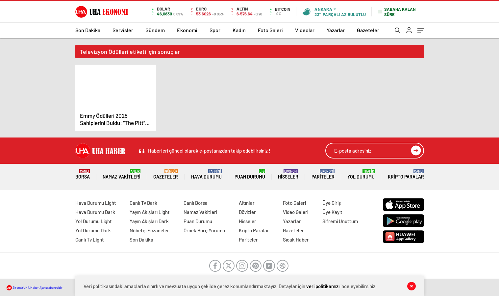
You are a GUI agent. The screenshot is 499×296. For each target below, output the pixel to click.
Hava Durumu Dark (95, 212)
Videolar (304, 30)
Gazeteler (368, 30)
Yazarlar (336, 30)
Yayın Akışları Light (150, 212)
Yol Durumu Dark (93, 230)
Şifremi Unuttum (340, 221)
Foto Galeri (270, 30)
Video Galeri (295, 212)
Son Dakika (87, 30)
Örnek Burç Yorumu (204, 230)
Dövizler (247, 212)
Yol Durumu (361, 174)
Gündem (155, 30)
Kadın (239, 30)
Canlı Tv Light (89, 240)
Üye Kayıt (332, 212)
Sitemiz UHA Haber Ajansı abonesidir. (35, 287)
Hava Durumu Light (95, 203)
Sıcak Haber (296, 240)
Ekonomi (187, 30)
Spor (215, 30)
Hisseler (288, 174)
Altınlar (247, 203)
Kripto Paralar (406, 174)
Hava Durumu (206, 174)
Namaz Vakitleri (121, 174)
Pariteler (323, 174)
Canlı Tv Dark (143, 203)
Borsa (82, 174)
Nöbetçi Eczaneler (149, 230)
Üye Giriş (331, 203)
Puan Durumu (250, 174)
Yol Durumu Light (93, 221)
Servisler (122, 30)
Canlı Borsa (196, 203)
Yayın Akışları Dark (149, 221)
